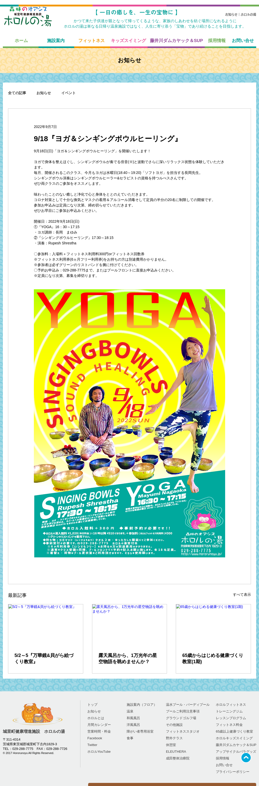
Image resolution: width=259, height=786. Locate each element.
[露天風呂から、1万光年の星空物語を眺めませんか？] (129, 625)
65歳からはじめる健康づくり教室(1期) (212, 658)
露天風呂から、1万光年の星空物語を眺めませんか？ (127, 658)
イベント (68, 93)
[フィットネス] (91, 41)
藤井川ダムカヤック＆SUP (236, 745)
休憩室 (171, 745)
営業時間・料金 (99, 731)
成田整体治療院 (177, 758)
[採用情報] (216, 41)
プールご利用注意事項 (183, 711)
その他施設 (174, 725)
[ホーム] (21, 41)
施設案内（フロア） (142, 705)
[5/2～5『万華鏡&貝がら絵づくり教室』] (45, 625)
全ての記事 (17, 93)
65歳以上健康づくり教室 (234, 731)
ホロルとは (95, 718)
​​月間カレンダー (99, 725)
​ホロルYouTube (99, 751)
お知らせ (43, 93)
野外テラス (174, 738)
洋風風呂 (133, 725)
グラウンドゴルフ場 (181, 718)
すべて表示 (242, 594)
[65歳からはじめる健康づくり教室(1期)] (213, 625)
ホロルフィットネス (231, 705)
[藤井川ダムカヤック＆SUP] (176, 41)
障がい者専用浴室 (140, 731)
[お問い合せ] (243, 41)
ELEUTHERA (176, 751)
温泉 (130, 711)
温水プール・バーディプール (188, 705)
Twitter (92, 745)
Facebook (94, 738)
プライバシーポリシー (232, 772)
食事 (130, 738)
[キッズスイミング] (128, 41)
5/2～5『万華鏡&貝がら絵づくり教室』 (43, 658)
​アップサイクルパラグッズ (236, 751)
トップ (92, 705)
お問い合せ (224, 765)
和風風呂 (133, 718)
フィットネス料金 (229, 725)
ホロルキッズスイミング (234, 738)
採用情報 (222, 758)
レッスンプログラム (231, 718)
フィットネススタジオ (183, 731)
